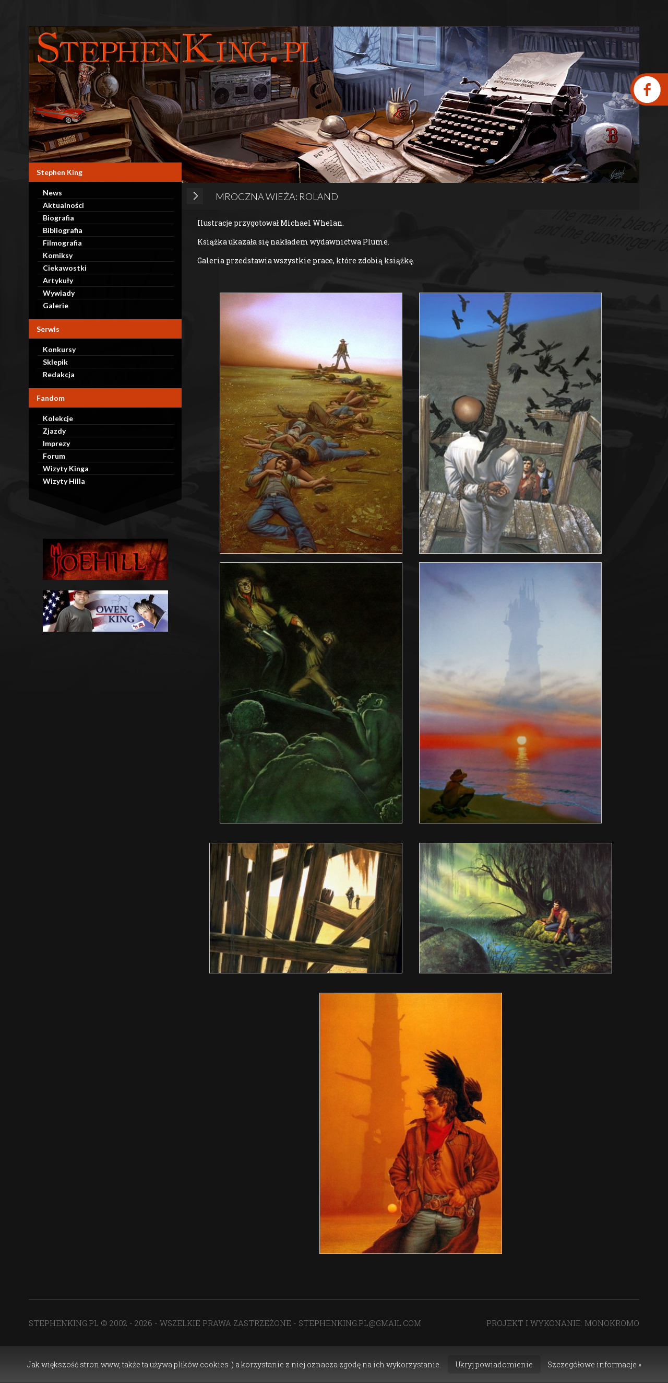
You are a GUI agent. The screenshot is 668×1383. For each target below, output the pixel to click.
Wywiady (59, 292)
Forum (54, 455)
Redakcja (59, 374)
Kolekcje (58, 418)
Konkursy (59, 349)
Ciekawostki (65, 267)
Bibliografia (62, 230)
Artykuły (58, 280)
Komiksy (58, 255)
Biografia (58, 217)
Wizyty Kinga (66, 468)
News (52, 192)
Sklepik (55, 361)
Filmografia (62, 242)
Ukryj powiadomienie (494, 1364)
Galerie (55, 305)
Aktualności (63, 205)
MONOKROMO (611, 1323)
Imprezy (56, 443)
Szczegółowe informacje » (594, 1364)
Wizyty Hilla (64, 481)
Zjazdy (54, 430)
